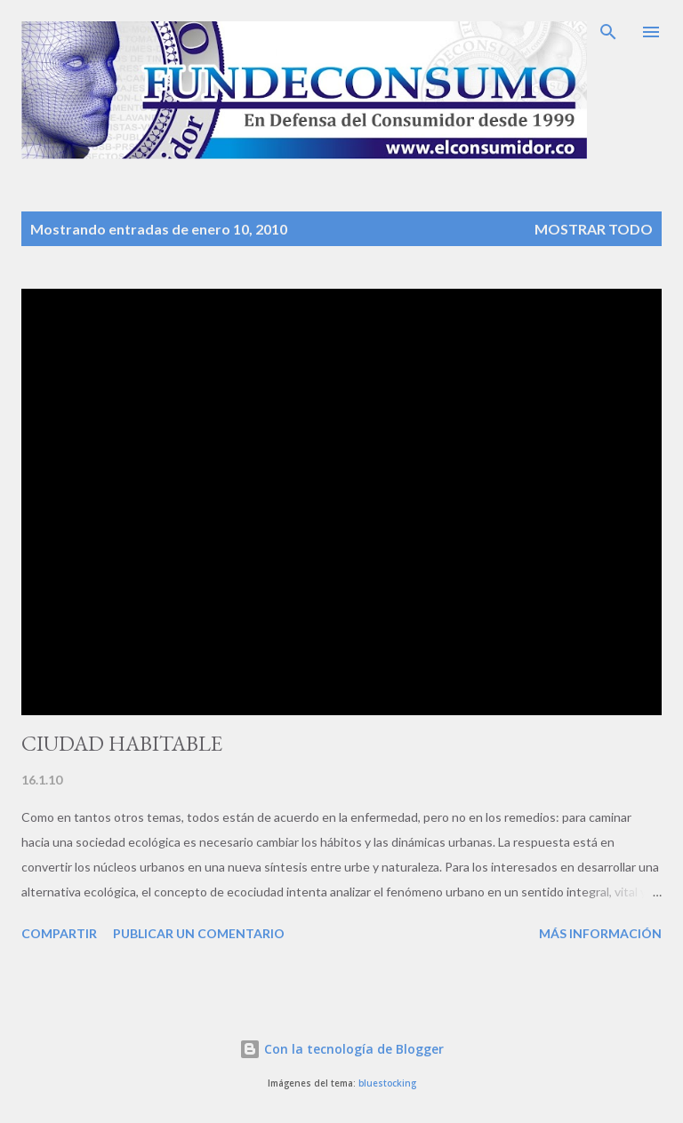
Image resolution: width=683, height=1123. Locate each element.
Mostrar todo (593, 228)
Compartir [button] (59, 933)
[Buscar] (608, 32)
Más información (600, 933)
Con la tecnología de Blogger (341, 1048)
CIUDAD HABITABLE (121, 743)
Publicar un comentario (199, 933)
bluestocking (387, 1083)
